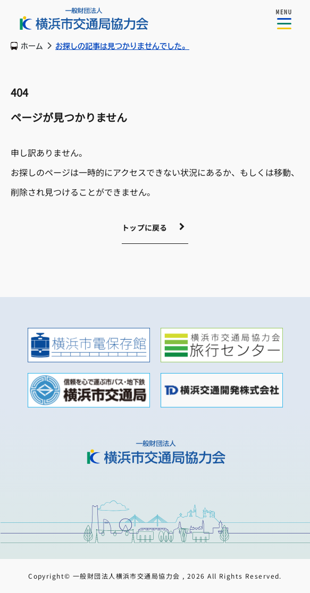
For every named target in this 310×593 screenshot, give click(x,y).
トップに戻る (144, 227)
